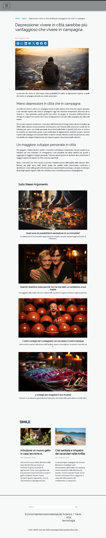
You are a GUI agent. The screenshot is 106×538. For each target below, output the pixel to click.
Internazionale (45, 514)
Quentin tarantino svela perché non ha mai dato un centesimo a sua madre (53, 288)
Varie (78, 514)
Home (17, 18)
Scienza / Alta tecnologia (68, 517)
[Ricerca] (52, 507)
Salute (24, 18)
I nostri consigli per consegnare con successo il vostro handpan (53, 341)
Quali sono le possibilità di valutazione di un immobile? (53, 233)
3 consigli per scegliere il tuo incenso (53, 395)
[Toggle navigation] (6, 5)
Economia (31, 514)
